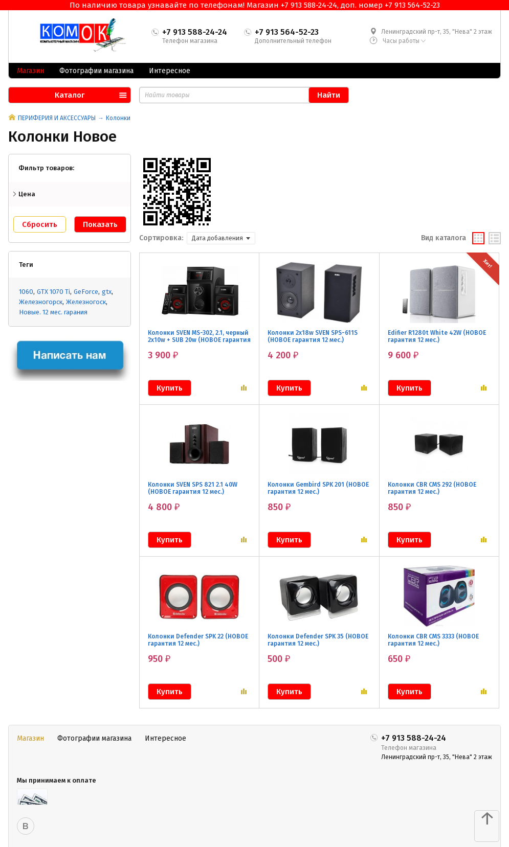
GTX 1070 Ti (53, 291)
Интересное (169, 70)
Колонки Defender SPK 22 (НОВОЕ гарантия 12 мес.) (198, 640)
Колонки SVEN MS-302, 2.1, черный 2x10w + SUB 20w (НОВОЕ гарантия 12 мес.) (199, 340)
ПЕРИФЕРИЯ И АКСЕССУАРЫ (57, 118)
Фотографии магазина (96, 70)
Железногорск (40, 302)
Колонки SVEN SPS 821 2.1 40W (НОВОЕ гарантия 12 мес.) (192, 488)
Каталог (69, 95)
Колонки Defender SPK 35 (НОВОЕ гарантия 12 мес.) (318, 640)
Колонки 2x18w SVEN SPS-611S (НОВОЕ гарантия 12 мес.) (313, 336)
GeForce (86, 291)
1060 (26, 291)
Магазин (30, 70)
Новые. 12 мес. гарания (53, 312)
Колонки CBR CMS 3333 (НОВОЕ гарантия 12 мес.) (433, 640)
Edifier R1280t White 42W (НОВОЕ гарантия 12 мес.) (437, 336)
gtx (107, 291)
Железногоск (86, 302)
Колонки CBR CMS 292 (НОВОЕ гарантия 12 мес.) (432, 488)
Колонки (118, 118)
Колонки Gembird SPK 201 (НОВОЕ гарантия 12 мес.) (318, 488)
